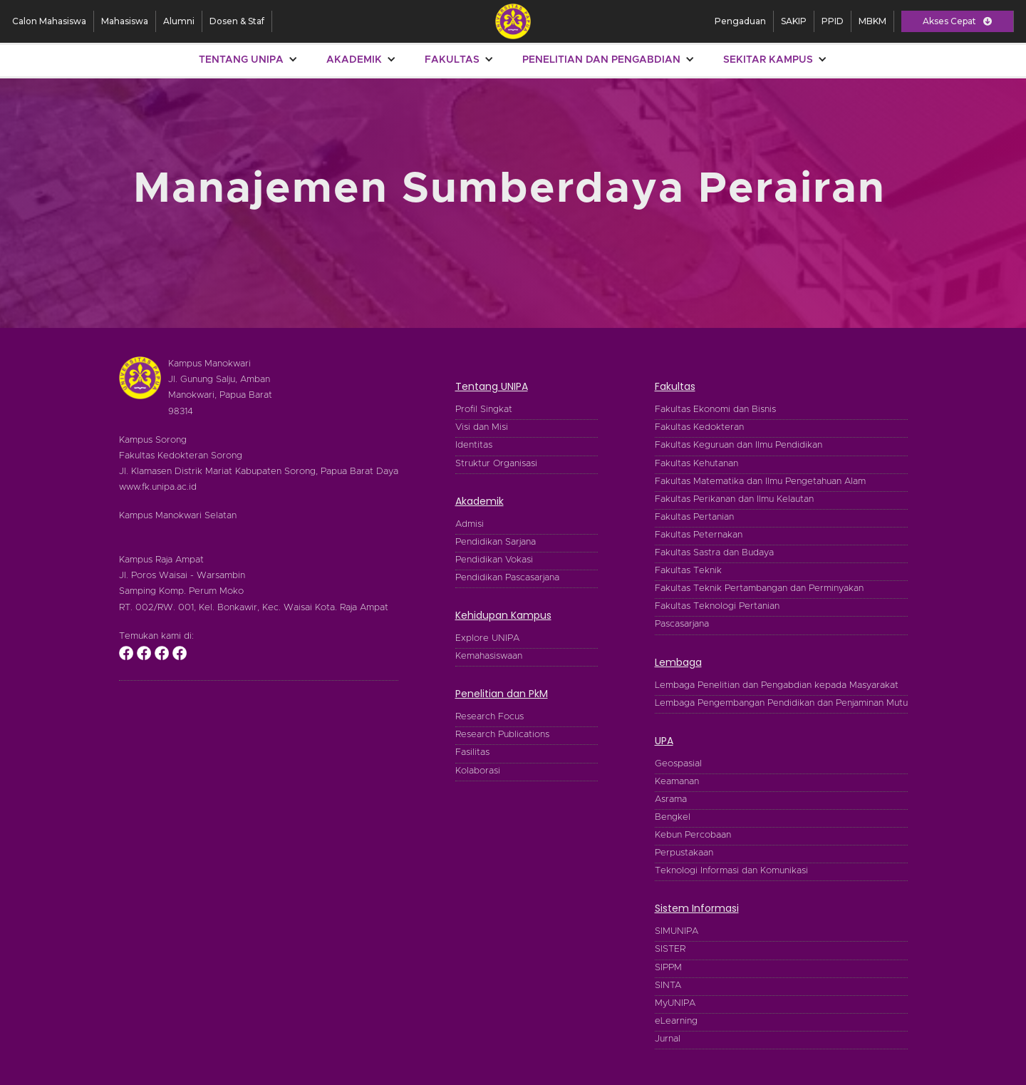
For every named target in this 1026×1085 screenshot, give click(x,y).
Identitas (473, 445)
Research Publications (502, 734)
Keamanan (677, 781)
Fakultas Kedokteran (699, 427)
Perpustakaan (684, 853)
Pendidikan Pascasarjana (507, 577)
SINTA (668, 985)
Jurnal (667, 1039)
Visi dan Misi (481, 427)
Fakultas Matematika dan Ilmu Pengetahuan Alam (760, 481)
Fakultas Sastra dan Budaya (714, 552)
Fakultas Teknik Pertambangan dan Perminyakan (759, 588)
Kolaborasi (477, 771)
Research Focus (489, 716)
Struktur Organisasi (496, 463)
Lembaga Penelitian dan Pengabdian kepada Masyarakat (776, 685)
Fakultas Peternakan (698, 535)
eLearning (676, 1021)
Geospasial (678, 763)
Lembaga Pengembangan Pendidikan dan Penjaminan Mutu (781, 703)
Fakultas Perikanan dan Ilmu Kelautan (734, 499)
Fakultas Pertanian (694, 517)
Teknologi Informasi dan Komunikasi (731, 870)
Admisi (469, 524)
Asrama (671, 799)
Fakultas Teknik (688, 570)
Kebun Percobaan (693, 835)
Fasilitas (472, 752)
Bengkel (672, 817)
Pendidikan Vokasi (494, 560)
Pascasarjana (682, 624)
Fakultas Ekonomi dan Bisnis (715, 409)
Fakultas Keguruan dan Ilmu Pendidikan (738, 445)
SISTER (670, 949)
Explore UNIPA (487, 638)
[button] (957, 21)
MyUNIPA (675, 1003)
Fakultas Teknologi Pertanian (717, 606)
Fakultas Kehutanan (696, 463)
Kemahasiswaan (488, 656)
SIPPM (668, 967)
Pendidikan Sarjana (495, 542)
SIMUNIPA (676, 931)
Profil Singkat (483, 409)
